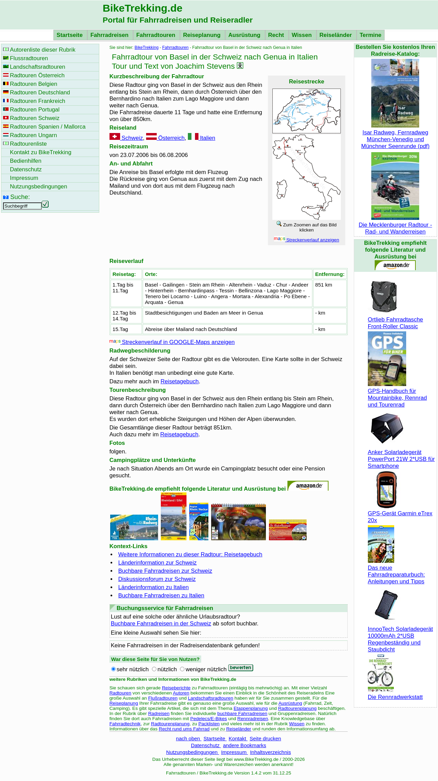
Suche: (20, 196)
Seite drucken (265, 738)
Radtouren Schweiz (35, 118)
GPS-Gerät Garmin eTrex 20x (400, 513)
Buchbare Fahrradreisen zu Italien (161, 595)
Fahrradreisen (110, 35)
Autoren (181, 693)
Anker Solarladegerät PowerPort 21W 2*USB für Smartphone (401, 455)
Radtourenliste (28, 144)
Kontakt (238, 738)
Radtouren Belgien (33, 84)
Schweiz (126, 138)
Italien (201, 138)
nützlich (167, 669)
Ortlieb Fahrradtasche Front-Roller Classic (395, 319)
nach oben (188, 738)
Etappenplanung (251, 708)
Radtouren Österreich (37, 75)
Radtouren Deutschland (40, 92)
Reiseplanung (202, 35)
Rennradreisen (252, 718)
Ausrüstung (245, 35)
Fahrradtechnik (125, 723)
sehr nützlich (133, 669)
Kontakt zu (41, 152)
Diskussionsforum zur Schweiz (157, 579)
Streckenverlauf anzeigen (306, 239)
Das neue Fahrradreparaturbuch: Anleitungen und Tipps (396, 571)
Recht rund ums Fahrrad (184, 728)
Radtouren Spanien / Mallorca (48, 126)
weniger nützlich (206, 669)
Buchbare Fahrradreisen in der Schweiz (161, 623)
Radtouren (120, 693)
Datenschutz (206, 745)
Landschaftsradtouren (210, 698)
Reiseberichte (176, 687)
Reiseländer (336, 35)
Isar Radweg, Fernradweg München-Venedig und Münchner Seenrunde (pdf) (395, 135)
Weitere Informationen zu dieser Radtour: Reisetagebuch (190, 554)
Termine (371, 35)
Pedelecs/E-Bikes (208, 718)
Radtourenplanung (297, 708)
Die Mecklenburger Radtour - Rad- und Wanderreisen (395, 225)
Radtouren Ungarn (33, 135)
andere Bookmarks (244, 745)
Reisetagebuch (179, 381)
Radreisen (158, 713)
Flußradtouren (163, 698)
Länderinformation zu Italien (153, 587)
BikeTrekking (146, 47)
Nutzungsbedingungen (192, 752)
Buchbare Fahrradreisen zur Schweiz (165, 571)
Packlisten (209, 723)
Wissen (302, 35)
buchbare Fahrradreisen (242, 713)
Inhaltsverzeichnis (270, 752)
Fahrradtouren (156, 35)
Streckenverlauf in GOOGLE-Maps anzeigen (172, 342)
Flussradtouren (29, 58)
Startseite (70, 35)
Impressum (234, 752)
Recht (277, 35)
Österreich (165, 138)
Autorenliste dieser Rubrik (42, 50)
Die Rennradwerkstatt (395, 693)
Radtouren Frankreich (37, 101)
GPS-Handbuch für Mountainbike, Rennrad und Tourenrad (397, 394)
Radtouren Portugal (35, 109)
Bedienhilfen (25, 161)
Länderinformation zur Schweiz (157, 562)
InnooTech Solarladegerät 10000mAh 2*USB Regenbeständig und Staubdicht (400, 636)
